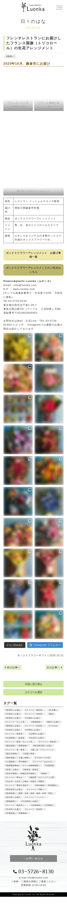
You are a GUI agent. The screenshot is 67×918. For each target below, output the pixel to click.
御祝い (10, 56)
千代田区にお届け (30, 801)
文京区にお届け (37, 738)
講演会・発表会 (31, 770)
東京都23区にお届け (43, 746)
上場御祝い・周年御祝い (17, 762)
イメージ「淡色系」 (35, 809)
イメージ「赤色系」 (35, 714)
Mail (20, 320)
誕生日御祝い (13, 754)
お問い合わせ (33, 858)
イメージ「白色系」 (35, 726)
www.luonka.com (24, 289)
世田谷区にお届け (15, 789)
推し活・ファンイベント (43, 750)
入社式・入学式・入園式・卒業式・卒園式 (25, 781)
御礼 (52, 714)
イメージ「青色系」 (49, 742)
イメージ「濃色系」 (35, 710)
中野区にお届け (33, 730)
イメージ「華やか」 (15, 777)
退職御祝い (12, 801)
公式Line (31, 320)
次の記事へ (54, 667)
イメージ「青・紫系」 (16, 750)
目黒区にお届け (14, 718)
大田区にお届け (14, 714)
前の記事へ (12, 667)
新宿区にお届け (14, 710)
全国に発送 (29, 754)
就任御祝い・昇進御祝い (47, 785)
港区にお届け (54, 722)
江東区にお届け (33, 718)
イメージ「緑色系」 (15, 734)
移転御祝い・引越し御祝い (18, 758)
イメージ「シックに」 (36, 797)
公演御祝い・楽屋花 (15, 738)
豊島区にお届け (14, 726)
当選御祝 (50, 765)
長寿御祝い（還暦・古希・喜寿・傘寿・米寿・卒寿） (30, 793)
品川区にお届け (14, 797)
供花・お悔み (13, 770)
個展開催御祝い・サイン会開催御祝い (23, 765)
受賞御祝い (37, 722)
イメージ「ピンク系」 (16, 722)
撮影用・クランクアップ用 (42, 777)
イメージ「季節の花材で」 (18, 785)
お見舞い (54, 710)
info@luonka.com (25, 285)
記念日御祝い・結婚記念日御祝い (21, 773)
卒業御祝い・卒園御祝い (17, 813)
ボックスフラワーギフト (32, 655)
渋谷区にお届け (14, 730)
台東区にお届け (37, 734)
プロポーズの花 (43, 758)
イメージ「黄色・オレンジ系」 (20, 742)
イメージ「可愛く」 (37, 789)
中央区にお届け (14, 809)
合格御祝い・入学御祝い (43, 805)
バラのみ (54, 726)
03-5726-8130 (33, 871)
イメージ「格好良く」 (16, 805)
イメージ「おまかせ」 (44, 762)
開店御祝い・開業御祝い (17, 746)
